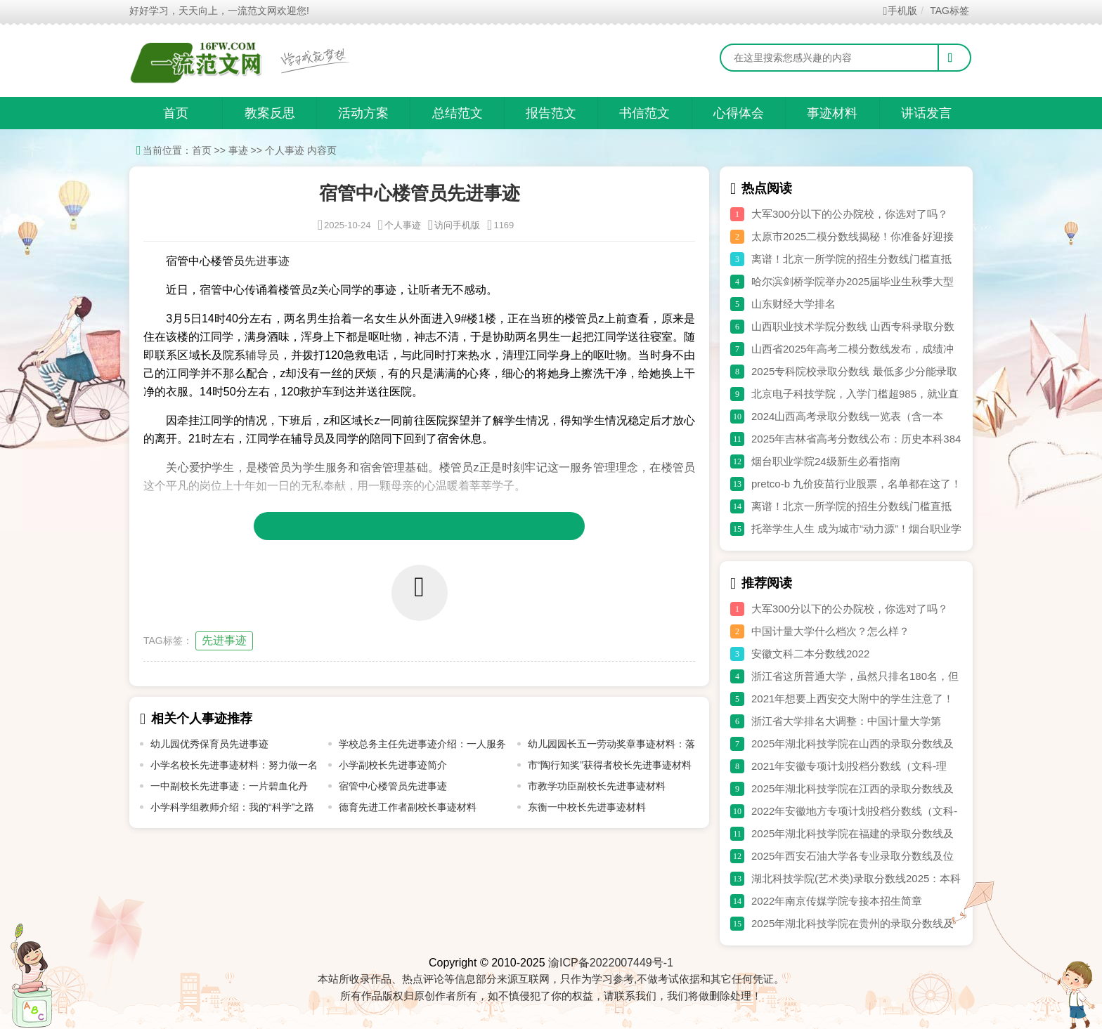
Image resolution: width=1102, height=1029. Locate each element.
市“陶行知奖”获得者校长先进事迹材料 (610, 765)
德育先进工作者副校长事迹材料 (408, 807)
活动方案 (363, 113)
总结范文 (457, 113)
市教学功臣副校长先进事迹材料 (597, 786)
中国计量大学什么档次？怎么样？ (830, 631)
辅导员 (262, 355)
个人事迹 (284, 150)
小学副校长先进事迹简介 (393, 765)
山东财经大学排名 (793, 304)
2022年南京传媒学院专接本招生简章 (836, 901)
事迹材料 (832, 113)
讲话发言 (926, 113)
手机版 (900, 10)
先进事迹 (224, 640)
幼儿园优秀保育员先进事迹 (209, 743)
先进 (256, 261)
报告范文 (551, 113)
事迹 (238, 150)
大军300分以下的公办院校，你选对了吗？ (849, 214)
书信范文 (644, 113)
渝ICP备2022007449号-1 (610, 963)
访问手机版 (454, 225)
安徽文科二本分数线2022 (810, 654)
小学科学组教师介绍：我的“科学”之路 (232, 807)
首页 (175, 113)
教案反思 (270, 113)
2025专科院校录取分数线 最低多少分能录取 (854, 371)
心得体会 (738, 113)
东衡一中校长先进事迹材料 (587, 807)
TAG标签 (949, 10)
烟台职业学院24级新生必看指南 (825, 461)
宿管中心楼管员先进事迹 (393, 786)
